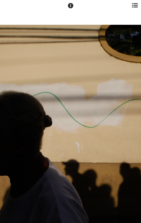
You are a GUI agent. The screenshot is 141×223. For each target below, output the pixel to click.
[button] (70, 8)
